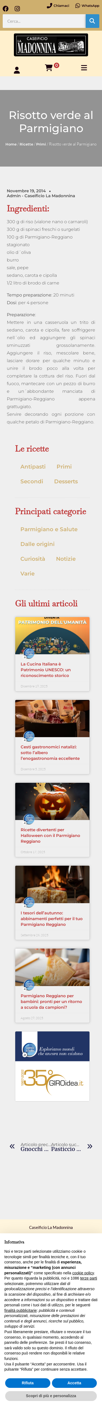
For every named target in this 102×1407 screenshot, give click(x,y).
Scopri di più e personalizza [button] (51, 1396)
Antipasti (33, 466)
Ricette (26, 144)
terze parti (88, 1278)
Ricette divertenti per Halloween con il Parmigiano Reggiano (50, 835)
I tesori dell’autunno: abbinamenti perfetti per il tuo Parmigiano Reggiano (52, 918)
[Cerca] (92, 21)
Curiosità (32, 559)
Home (11, 144)
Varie (27, 573)
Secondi (31, 481)
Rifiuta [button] (28, 1383)
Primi (41, 144)
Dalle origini (37, 544)
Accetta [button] (74, 1383)
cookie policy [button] (83, 1273)
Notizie (66, 559)
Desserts (66, 481)
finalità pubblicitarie (20, 1310)
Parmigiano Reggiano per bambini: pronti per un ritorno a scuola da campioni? (51, 1001)
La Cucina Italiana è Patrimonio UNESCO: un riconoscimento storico (46, 669)
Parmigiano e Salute (49, 529)
